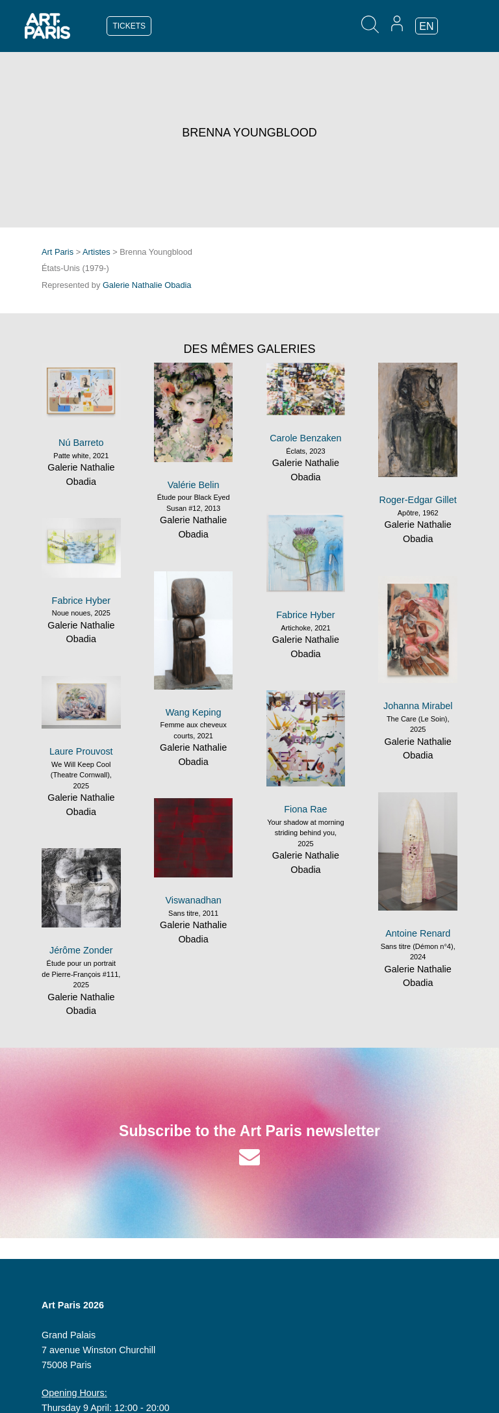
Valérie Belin (194, 485)
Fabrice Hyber (305, 615)
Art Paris (57, 252)
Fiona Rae (305, 809)
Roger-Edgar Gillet (418, 500)
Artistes (96, 252)
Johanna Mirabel (417, 706)
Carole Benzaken (305, 438)
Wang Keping (194, 712)
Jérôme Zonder (81, 950)
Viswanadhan (194, 900)
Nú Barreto (81, 442)
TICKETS (129, 26)
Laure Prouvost (81, 751)
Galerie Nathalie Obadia (147, 285)
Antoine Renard (417, 933)
